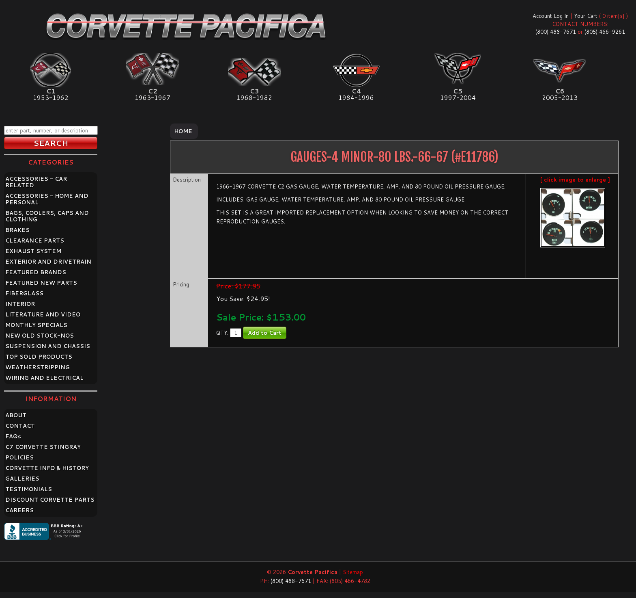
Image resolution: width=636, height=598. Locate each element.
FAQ (13, 436)
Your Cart (585, 16)
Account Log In (551, 16)
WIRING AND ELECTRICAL (44, 377)
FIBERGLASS (24, 293)
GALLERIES (22, 478)
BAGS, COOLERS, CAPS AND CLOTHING (47, 216)
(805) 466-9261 (604, 31)
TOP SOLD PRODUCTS (38, 356)
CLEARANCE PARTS (34, 240)
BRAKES (17, 230)
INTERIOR (20, 304)
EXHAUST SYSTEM (33, 251)
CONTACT (20, 425)
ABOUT (15, 415)
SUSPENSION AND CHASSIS (47, 346)
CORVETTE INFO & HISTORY (47, 468)
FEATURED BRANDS (35, 272)
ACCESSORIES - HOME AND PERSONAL (46, 199)
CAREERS (19, 510)
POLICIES (19, 457)
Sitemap (353, 572)
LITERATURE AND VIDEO (42, 314)
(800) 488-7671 (555, 31)
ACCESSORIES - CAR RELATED (36, 182)
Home (183, 131)
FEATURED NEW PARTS (41, 282)
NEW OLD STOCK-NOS (39, 335)
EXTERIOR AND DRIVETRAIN (48, 261)
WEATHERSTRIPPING (37, 367)
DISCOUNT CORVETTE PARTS (50, 499)
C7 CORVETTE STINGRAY (43, 447)
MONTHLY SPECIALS (36, 325)
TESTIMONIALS (28, 489)
